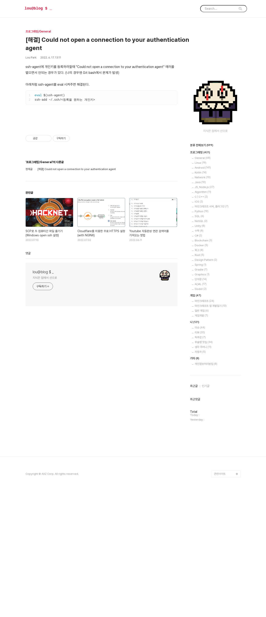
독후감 (200, 463)
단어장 (201, 405)
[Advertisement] (101, 149)
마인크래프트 (204, 427)
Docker (201, 371)
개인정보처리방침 (206, 490)
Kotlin (201, 299)
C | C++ (201, 323)
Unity (200, 352)
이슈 (200, 454)
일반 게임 (202, 437)
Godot (201, 415)
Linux (200, 289)
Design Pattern (206, 386)
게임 (195, 422)
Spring (200, 391)
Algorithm (203, 318)
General (203, 284)
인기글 (205, 512)
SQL (199, 342)
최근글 (194, 512)
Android (203, 294)
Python (201, 338)
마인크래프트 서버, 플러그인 (211, 333)
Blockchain (203, 367)
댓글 (28, 329)
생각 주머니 (203, 473)
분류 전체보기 (201, 272)
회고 (199, 376)
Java (200, 308)
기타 (194, 485)
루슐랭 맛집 (204, 468)
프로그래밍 (200, 279)
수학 (199, 357)
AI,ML (201, 410)
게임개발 (201, 442)
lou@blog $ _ (38, 8)
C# (198, 362)
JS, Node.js (204, 313)
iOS (199, 328)
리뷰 (200, 459)
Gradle (201, 396)
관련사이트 (219, 600)
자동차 (200, 478)
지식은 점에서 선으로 (45, 353)
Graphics (202, 401)
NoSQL (201, 347)
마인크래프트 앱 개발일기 (211, 432)
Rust (199, 381)
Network (203, 304)
